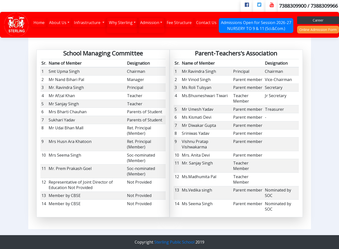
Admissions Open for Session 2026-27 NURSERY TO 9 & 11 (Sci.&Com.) (256, 25)
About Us (57, 22)
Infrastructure (87, 22)
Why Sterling (121, 22)
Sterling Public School (174, 242)
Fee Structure (179, 22)
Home (39, 22)
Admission (149, 22)
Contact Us (206, 22)
